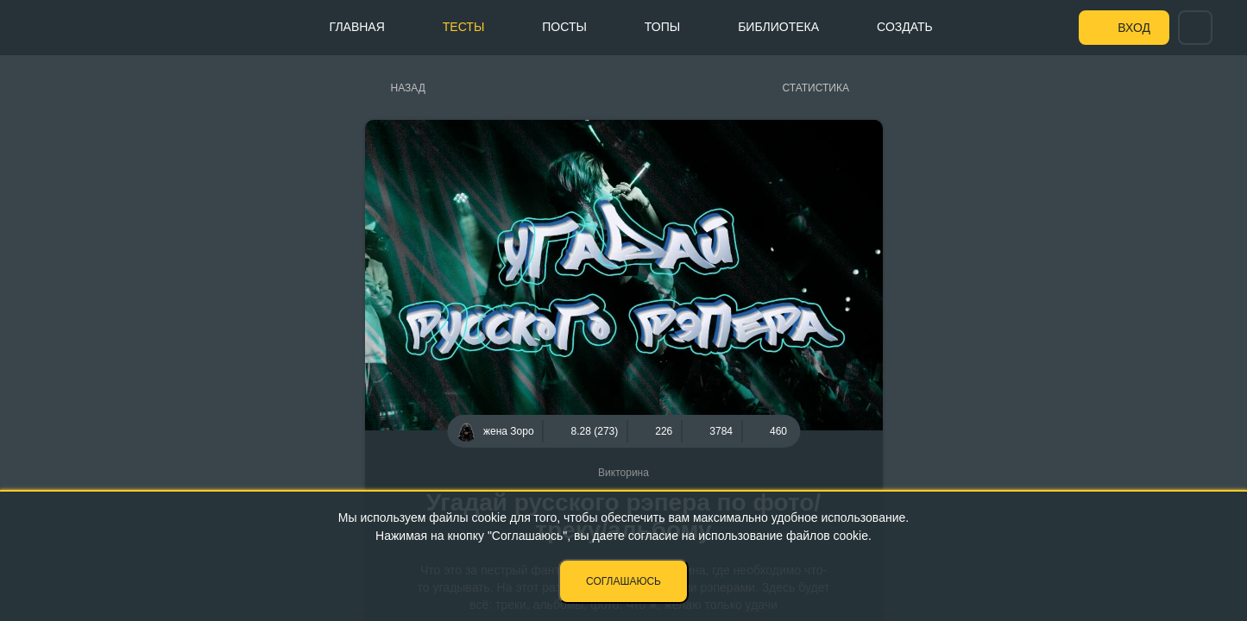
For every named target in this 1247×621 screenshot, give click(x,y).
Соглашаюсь (623, 581)
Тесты (463, 27)
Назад (408, 88)
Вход (1134, 27)
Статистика (816, 88)
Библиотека (778, 27)
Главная (357, 27)
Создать (905, 27)
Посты (564, 27)
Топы (662, 27)
